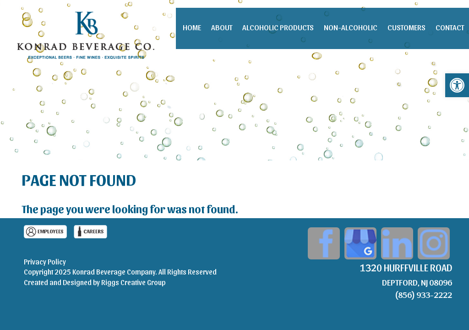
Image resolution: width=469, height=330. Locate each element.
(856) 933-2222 (423, 294)
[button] (457, 85)
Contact (450, 27)
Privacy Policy (45, 261)
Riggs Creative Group (133, 282)
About (221, 27)
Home (192, 27)
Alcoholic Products (278, 27)
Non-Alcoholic (350, 27)
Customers (406, 27)
